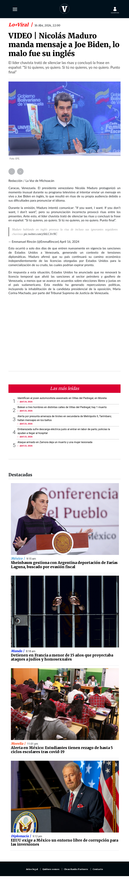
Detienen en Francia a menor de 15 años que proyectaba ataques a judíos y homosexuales (62, 657)
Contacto (98, 869)
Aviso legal (32, 869)
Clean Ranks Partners (76, 869)
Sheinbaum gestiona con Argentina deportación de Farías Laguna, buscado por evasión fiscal (64, 564)
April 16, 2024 (69, 241)
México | (18, 558)
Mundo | (18, 651)
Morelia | (18, 743)
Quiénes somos (50, 869)
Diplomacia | (21, 836)
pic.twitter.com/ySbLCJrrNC (40, 234)
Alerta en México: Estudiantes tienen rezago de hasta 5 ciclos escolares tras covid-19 (62, 749)
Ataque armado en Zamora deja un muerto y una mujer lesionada (55, 442)
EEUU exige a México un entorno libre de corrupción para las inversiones (64, 842)
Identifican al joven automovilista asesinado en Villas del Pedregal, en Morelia (62, 398)
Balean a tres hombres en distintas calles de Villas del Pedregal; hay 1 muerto (62, 407)
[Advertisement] (64, 335)
